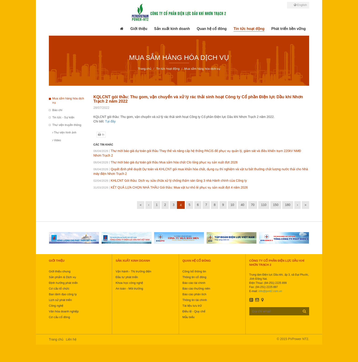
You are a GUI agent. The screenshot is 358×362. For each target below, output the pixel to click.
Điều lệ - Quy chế (193, 311)
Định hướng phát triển (63, 283)
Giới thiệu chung (60, 271)
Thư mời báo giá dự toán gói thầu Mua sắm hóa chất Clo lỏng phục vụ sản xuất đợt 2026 (165, 162)
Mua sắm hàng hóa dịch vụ (68, 100)
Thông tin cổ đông (194, 277)
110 (263, 205)
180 (287, 205)
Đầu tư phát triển (127, 277)
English (300, 5)
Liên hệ (71, 339)
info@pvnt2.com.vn (270, 291)
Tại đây (110, 121)
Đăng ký (304, 311)
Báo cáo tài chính (193, 283)
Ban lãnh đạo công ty (63, 294)
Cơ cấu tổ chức (59, 288)
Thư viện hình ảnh (64, 132)
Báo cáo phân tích (194, 294)
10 (232, 205)
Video (56, 140)
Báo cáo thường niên (196, 288)
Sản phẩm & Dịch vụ (62, 277)
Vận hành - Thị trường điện (133, 271)
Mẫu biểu (188, 317)
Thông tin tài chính (194, 300)
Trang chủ (56, 339)
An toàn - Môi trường (129, 288)
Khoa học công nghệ (129, 283)
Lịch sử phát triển (60, 300)
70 (253, 205)
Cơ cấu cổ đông (59, 317)
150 (275, 205)
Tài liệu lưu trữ (192, 305)
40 (242, 205)
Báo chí (57, 110)
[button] (139, 28)
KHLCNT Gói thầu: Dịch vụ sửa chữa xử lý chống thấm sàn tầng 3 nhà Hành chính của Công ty (170, 180)
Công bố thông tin (194, 271)
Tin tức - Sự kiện (63, 117)
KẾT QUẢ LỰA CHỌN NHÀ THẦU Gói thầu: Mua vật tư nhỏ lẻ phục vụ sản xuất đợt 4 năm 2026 (170, 187)
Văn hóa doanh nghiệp (64, 311)
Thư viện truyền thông (66, 125)
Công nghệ (56, 305)
